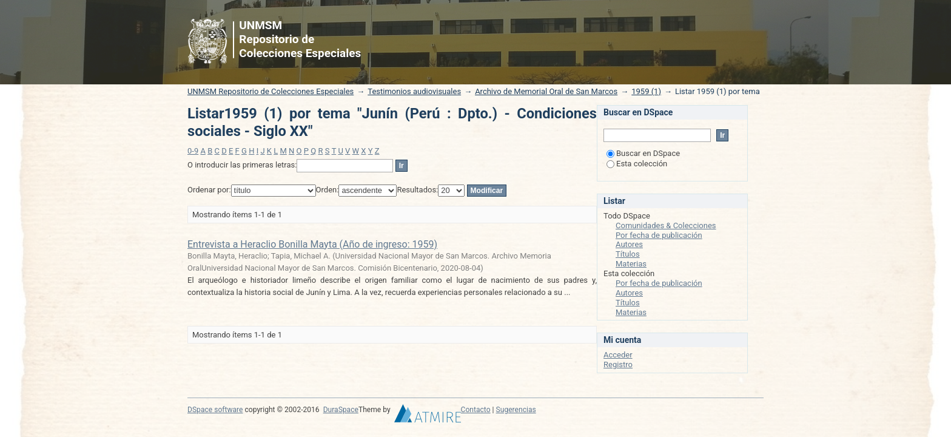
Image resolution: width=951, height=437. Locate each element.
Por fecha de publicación (659, 235)
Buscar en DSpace (643, 153)
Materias (631, 263)
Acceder (618, 354)
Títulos (628, 254)
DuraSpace (340, 409)
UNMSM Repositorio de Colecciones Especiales (270, 91)
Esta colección (637, 163)
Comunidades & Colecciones (666, 225)
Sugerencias (516, 409)
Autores (629, 244)
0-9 (192, 150)
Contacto (476, 409)
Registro (618, 364)
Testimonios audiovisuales (414, 91)
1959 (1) (646, 91)
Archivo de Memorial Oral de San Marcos (546, 91)
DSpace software (215, 409)
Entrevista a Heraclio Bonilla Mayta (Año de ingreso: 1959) (312, 244)
